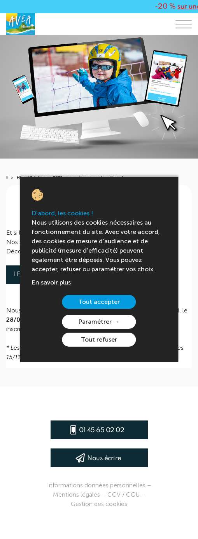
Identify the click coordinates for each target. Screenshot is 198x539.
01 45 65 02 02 (101, 430)
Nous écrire (104, 458)
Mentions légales (76, 494)
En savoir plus (51, 282)
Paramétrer (95, 321)
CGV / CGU (123, 494)
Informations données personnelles (96, 485)
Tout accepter (99, 301)
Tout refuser (99, 339)
